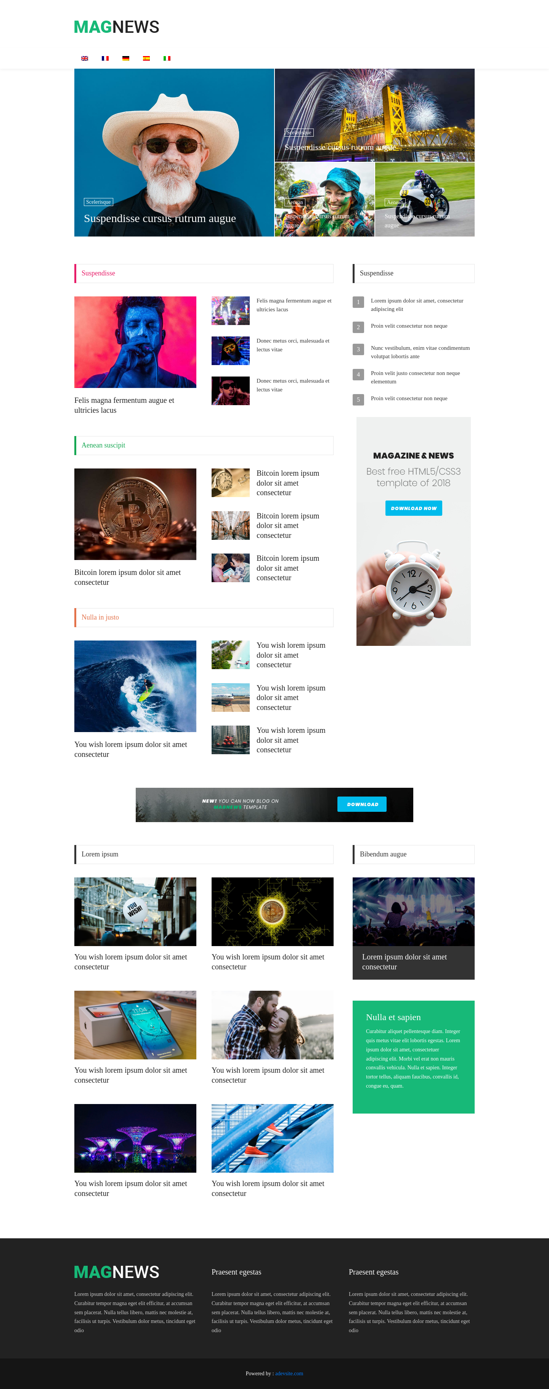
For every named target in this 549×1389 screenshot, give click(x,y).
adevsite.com (289, 1373)
